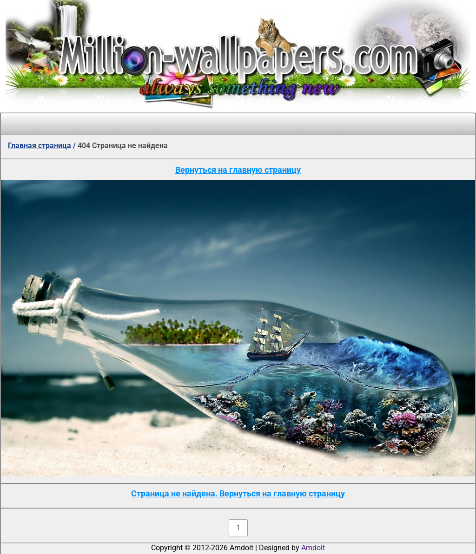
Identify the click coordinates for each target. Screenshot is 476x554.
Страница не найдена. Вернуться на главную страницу (238, 493)
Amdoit (313, 547)
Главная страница (39, 145)
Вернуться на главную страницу (238, 170)
